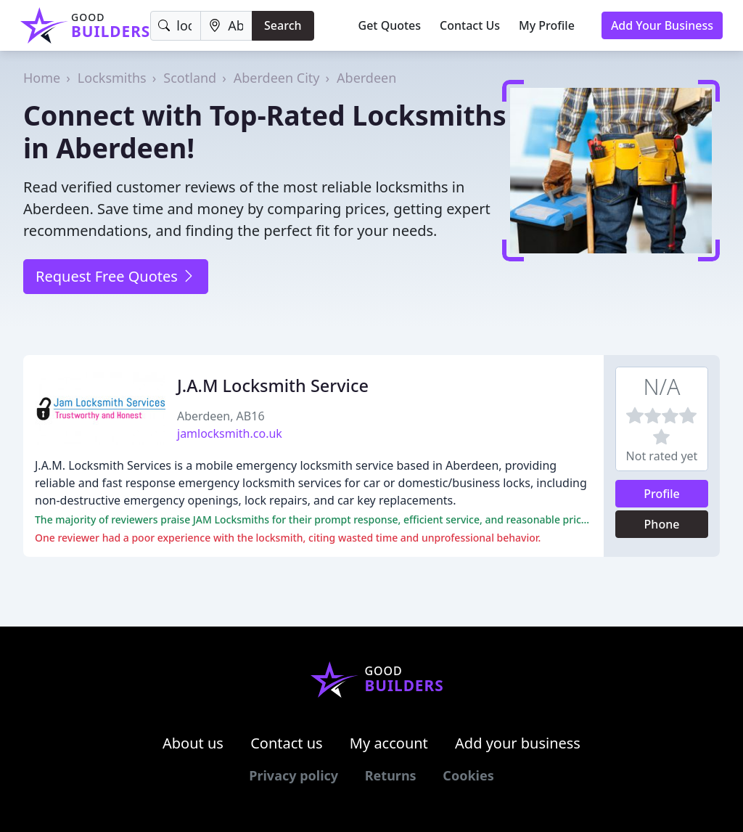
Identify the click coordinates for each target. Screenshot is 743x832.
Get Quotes (390, 25)
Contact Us (470, 25)
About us (193, 743)
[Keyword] (175, 26)
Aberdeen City (277, 77)
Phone (662, 524)
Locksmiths (112, 77)
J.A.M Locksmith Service (273, 385)
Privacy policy (293, 775)
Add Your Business (662, 25)
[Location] (226, 26)
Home (41, 77)
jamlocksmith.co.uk (229, 433)
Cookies (468, 775)
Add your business (517, 743)
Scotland (189, 77)
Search (282, 25)
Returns (390, 775)
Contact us (286, 743)
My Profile (547, 25)
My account (389, 743)
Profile (662, 494)
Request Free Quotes (116, 276)
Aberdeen (366, 77)
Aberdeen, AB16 (221, 416)
